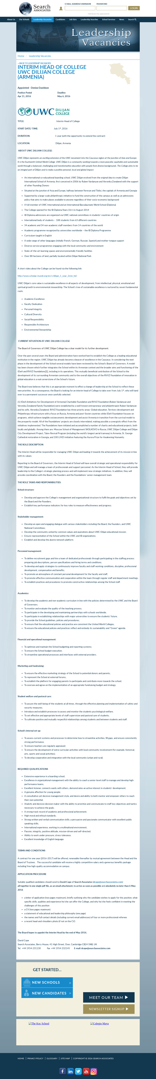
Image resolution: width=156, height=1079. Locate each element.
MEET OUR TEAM (108, 997)
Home (21, 1058)
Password (102, 4)
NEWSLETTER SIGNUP (109, 1009)
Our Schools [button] (24, 19)
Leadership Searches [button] (89, 19)
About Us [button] (11, 19)
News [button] (121, 19)
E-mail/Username (78, 4)
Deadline (61, 92)
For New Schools (30, 978)
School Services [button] (108, 19)
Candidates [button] (60, 19)
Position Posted (25, 92)
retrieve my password (98, 13)
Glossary (52, 1058)
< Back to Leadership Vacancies (34, 63)
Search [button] (132, 19)
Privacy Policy (35, 1058)
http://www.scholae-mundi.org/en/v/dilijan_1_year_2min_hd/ (47, 275)
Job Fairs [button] (73, 19)
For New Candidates (32, 989)
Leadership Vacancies (42, 19)
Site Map (65, 1058)
